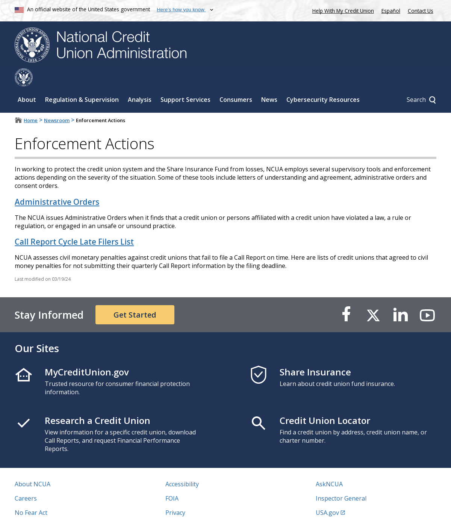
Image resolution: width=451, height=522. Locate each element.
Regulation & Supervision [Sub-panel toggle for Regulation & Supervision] (82, 81)
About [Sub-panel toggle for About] (27, 81)
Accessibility (182, 466)
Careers (26, 480)
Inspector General (341, 480)
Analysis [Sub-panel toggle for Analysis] (139, 81)
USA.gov (327, 494)
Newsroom (57, 102)
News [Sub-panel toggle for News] (269, 81)
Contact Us (420, 10)
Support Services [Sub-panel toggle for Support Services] (185, 81)
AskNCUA (329, 466)
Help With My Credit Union (341, 10)
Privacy (175, 494)
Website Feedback (190, 509)
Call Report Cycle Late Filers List (74, 223)
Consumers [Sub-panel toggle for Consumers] (235, 81)
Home (31, 102)
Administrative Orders (57, 184)
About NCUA (32, 466)
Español (390, 10)
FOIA (172, 480)
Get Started (135, 297)
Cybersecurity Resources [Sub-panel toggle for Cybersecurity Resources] (323, 81)
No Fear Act (31, 494)
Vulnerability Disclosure (48, 509)
